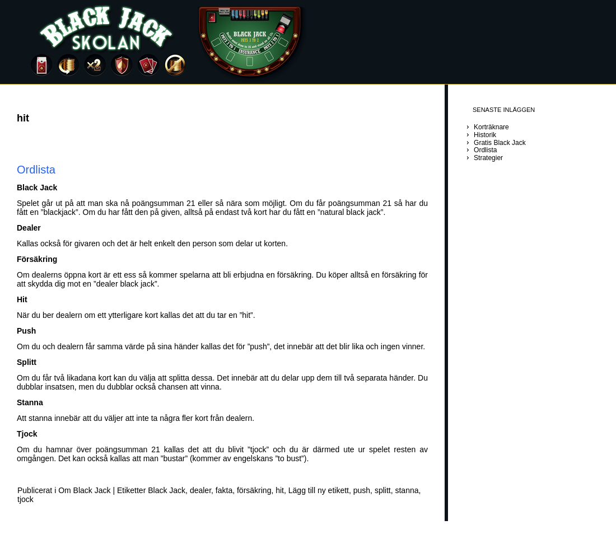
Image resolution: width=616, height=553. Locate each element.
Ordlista (36, 169)
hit (280, 490)
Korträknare (491, 127)
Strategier (488, 158)
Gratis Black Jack (500, 143)
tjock (25, 499)
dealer (200, 490)
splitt (383, 490)
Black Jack (166, 490)
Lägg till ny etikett (318, 490)
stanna (406, 490)
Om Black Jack (84, 490)
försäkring (254, 490)
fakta (224, 490)
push (361, 490)
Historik (485, 135)
